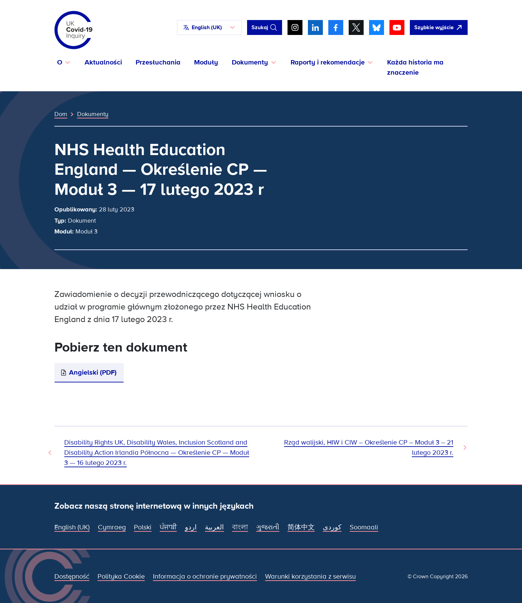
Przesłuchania (158, 62)
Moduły (206, 62)
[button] (209, 27)
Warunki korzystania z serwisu (310, 576)
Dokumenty (92, 114)
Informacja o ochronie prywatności (205, 576)
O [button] (59, 62)
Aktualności (103, 62)
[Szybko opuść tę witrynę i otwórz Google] (439, 27)
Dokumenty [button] (250, 62)
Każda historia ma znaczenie (415, 67)
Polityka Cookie (121, 576)
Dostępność (71, 576)
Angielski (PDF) (93, 373)
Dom (60, 114)
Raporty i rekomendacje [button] (328, 62)
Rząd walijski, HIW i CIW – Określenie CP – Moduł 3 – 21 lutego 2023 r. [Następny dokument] (368, 447)
